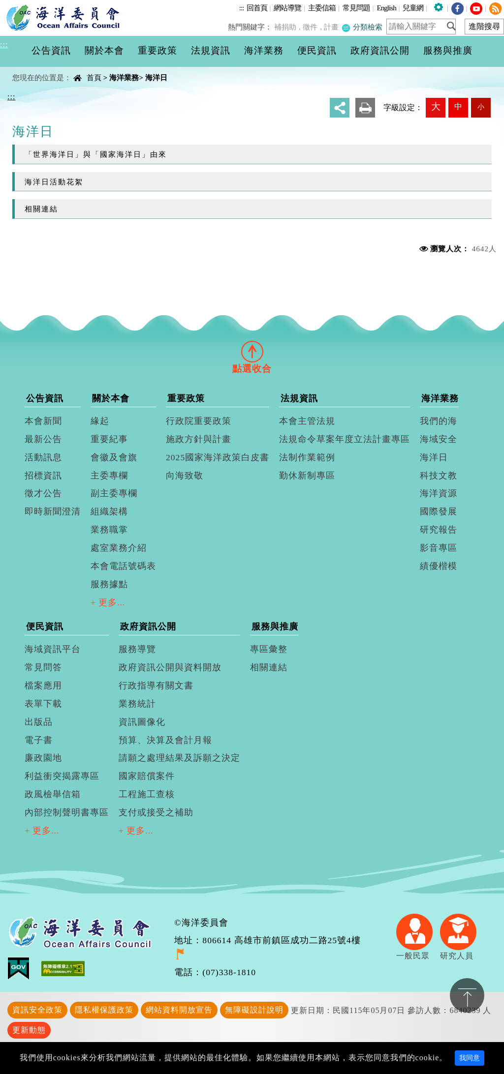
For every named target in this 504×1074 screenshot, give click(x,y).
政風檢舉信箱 (53, 794)
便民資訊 (44, 626)
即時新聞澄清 (53, 511)
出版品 (39, 722)
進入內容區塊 (25, 5)
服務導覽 (137, 649)
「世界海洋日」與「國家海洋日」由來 (96, 154)
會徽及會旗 (114, 457)
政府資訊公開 (148, 626)
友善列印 (365, 108)
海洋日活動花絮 (54, 182)
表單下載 (43, 704)
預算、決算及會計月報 (165, 740)
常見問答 (43, 667)
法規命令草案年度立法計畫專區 (344, 439)
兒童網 (413, 7)
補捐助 (289, 27)
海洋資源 (438, 493)
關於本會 (110, 398)
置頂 (467, 995)
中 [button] (458, 106)
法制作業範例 (307, 457)
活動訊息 (43, 457)
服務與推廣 (275, 626)
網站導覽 (287, 7)
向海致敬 (184, 475)
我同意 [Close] (469, 1058)
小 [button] (480, 107)
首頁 (94, 77)
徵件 (312, 27)
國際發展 (438, 511)
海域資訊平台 (53, 649)
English (386, 7)
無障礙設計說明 (254, 1010)
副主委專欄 (114, 493)
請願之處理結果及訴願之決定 (179, 758)
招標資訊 (43, 475)
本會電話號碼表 (123, 566)
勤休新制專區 (307, 475)
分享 (339, 108)
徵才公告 (43, 493)
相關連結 (41, 209)
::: (241, 7)
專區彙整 (268, 649)
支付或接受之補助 (156, 812)
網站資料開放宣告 (179, 1010)
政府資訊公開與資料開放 (170, 667)
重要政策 (186, 398)
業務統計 (137, 704)
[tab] (252, 351)
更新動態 (29, 1030)
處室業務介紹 (119, 548)
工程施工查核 (147, 794)
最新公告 (43, 439)
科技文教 (438, 475)
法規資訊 (299, 398)
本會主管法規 (307, 421)
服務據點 (109, 584)
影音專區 (438, 548)
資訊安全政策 (37, 1010)
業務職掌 (109, 530)
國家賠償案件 (147, 776)
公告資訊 (44, 398)
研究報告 (438, 530)
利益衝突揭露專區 (62, 776)
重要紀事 (109, 439)
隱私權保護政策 (104, 1010)
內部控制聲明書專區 (67, 812)
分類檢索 (362, 27)
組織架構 (109, 511)
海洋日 (156, 77)
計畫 (332, 27)
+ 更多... (108, 602)
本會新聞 (43, 421)
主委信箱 (322, 7)
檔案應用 (43, 685)
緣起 (100, 421)
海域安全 (438, 439)
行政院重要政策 (198, 421)
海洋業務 (124, 77)
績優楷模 (438, 566)
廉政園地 (43, 758)
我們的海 (438, 421)
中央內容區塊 (32, 69)
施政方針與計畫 (198, 439)
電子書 (39, 740)
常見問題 (356, 7)
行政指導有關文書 (156, 685)
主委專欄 (109, 475)
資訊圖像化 (142, 722)
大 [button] (436, 106)
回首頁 (257, 7)
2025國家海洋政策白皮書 (217, 457)
